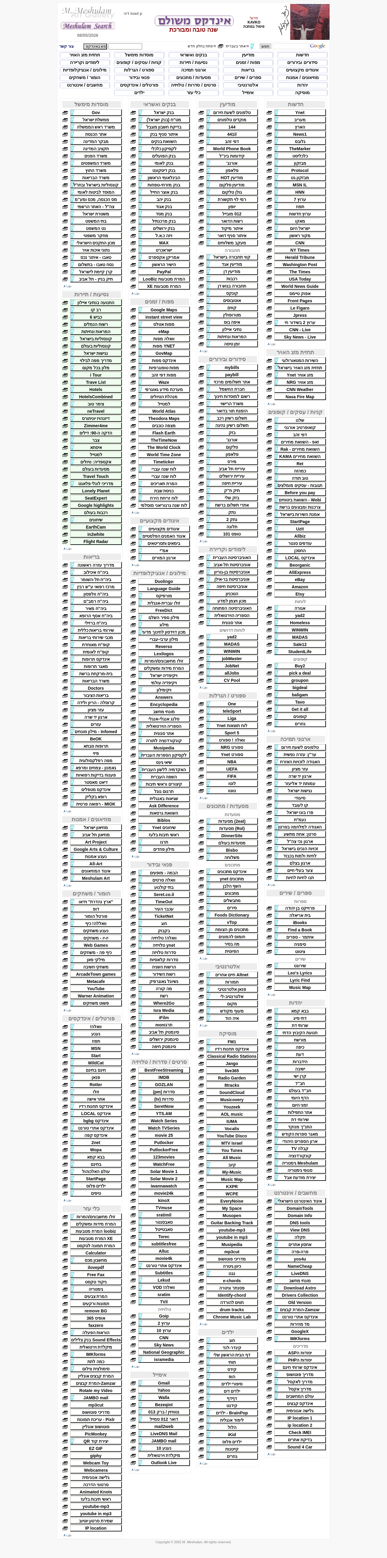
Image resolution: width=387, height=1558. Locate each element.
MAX (163, 242)
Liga (232, 718)
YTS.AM (164, 1113)
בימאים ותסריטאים (164, 543)
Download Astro (300, 1288)
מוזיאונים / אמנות (302, 77)
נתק (232, 512)
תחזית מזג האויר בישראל (300, 367)
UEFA (231, 769)
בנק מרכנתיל (164, 221)
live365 (232, 1070)
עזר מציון (300, 769)
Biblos (164, 820)
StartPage (300, 521)
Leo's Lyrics (300, 973)
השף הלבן (232, 886)
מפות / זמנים (248, 62)
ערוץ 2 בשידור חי (300, 322)
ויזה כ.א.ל (164, 235)
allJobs (232, 673)
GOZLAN (164, 1084)
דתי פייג (300, 1018)
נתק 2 (232, 519)
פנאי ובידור (139, 77)
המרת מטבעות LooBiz (164, 279)
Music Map (300, 987)
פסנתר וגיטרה (232, 1288)
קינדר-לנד (232, 1347)
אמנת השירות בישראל (300, 514)
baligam (300, 694)
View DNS (300, 1230)
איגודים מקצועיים (302, 69)
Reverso (163, 646)
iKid (232, 1434)
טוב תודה (300, 478)
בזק (232, 432)
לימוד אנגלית (232, 1420)
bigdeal (299, 687)
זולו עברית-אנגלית (164, 603)
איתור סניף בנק (164, 134)
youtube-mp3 (232, 1230)
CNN (299, 242)
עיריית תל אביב (232, 468)
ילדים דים (232, 1391)
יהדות (302, 84)
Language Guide (163, 588)
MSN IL (300, 185)
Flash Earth (163, 433)
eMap (163, 331)
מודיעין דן (232, 271)
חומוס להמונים (232, 936)
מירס (231, 461)
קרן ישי (300, 1076)
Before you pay (300, 492)
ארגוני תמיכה (193, 69)
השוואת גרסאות (164, 813)
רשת (164, 996)
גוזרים (300, 723)
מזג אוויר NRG (300, 382)
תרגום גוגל (164, 791)
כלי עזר (193, 92)
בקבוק (164, 930)
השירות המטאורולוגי (300, 360)
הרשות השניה (164, 967)
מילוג (164, 624)
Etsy (299, 594)
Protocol (300, 170)
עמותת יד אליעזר (300, 783)
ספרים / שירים (248, 77)
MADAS (299, 637)
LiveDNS (300, 1273)
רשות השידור (164, 974)
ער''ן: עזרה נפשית (300, 754)
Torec (163, 1236)
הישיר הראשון (164, 264)
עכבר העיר (164, 909)
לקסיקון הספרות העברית (164, 755)
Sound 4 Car (300, 1447)
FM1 (232, 1041)
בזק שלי (232, 497)
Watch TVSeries (164, 1128)
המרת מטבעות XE (163, 286)
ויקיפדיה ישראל (164, 675)
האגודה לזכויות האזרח (300, 761)
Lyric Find (300, 980)
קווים (231, 307)
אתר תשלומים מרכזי (232, 382)
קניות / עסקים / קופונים (138, 62)
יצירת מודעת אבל (300, 1177)
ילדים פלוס (232, 1441)
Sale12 (300, 644)
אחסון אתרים (300, 1244)
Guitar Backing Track (232, 1222)
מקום (232, 1003)
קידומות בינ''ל (232, 156)
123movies (164, 1157)
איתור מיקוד (232, 228)
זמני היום (300, 1105)
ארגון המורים (164, 557)
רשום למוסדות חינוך (232, 396)
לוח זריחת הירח (164, 498)
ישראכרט (164, 250)
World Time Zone (164, 454)
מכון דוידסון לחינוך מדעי (164, 632)
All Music (232, 1157)
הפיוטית (232, 951)
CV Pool (232, 680)
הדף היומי (300, 1097)
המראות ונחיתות (232, 336)
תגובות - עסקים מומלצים (300, 485)
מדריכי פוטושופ (232, 1259)
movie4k (163, 1258)
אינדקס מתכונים (232, 871)
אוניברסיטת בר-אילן (232, 579)
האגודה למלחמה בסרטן (300, 827)
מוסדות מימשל (139, 54)
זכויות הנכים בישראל (300, 848)
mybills (232, 367)
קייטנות (232, 1449)
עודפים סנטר (300, 543)
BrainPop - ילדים (232, 1412)
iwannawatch (164, 1186)
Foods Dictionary (232, 915)
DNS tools (300, 1222)
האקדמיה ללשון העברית (164, 769)
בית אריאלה (300, 915)
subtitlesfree (163, 1244)
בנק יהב (164, 199)
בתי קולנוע (164, 887)
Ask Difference (164, 805)
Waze (163, 382)
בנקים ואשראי (193, 54)
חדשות (302, 54)
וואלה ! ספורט (232, 740)
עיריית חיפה (232, 483)
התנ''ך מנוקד (300, 1126)
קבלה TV (300, 1148)
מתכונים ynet (232, 878)
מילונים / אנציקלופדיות (84, 69)
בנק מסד (164, 213)
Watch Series (164, 1120)
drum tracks (232, 1309)
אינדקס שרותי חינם (300, 1367)
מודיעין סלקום (232, 185)
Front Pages (300, 300)
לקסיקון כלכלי (164, 148)
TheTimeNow (164, 440)
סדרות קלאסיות (164, 959)
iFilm (164, 1017)
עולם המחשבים (300, 1396)
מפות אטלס (164, 324)
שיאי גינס (164, 762)
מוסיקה (302, 92)
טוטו (232, 790)
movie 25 (164, 1135)
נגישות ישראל (300, 790)
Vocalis (232, 1128)
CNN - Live (300, 329)
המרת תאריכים (164, 483)
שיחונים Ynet (164, 827)
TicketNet (164, 916)
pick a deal (300, 673)
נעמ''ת (300, 819)
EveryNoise (231, 1201)
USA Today (300, 279)
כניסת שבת (164, 490)
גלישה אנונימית (300, 1410)
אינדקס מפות (164, 360)
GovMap (163, 353)
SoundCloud (231, 1092)
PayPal (164, 271)
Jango (232, 1063)
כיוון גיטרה (232, 1266)
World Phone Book (232, 148)
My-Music (232, 1172)
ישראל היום (300, 228)
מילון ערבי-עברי (164, 639)
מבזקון (300, 163)
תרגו (164, 842)
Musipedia (232, 1244)
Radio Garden (232, 1078)
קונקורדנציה (299, 1155)
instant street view (163, 317)
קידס (231, 1369)
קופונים (300, 716)
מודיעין (248, 54)
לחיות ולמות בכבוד (300, 856)
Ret (300, 463)
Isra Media (164, 1010)
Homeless (300, 622)
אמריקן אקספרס (163, 257)
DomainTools (300, 1208)
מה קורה (164, 988)
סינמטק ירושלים (163, 1039)
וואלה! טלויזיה (164, 938)
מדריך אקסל (300, 1389)
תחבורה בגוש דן (232, 286)
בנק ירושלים (164, 228)
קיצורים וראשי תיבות (164, 784)
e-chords (232, 1280)
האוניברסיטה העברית (232, 557)
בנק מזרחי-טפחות (164, 185)
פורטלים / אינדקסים (139, 84)
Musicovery (231, 1099)
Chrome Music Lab (232, 1317)
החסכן (300, 550)
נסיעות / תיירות (194, 62)
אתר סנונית (232, 622)
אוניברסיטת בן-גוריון (232, 572)
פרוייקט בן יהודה (300, 908)
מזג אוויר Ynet (300, 375)
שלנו (300, 420)
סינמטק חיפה (164, 1046)
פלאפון (232, 170)
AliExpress (300, 572)
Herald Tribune (300, 257)
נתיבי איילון (232, 329)
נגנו (232, 1273)
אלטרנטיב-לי (231, 996)
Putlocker (164, 1142)
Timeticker (163, 461)
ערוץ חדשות (300, 213)
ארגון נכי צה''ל (300, 841)
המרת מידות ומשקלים (164, 668)
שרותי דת (300, 1025)
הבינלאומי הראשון (164, 177)
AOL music (232, 1114)
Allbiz (299, 536)
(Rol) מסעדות (232, 828)
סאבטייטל (164, 1229)
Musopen (232, 1215)
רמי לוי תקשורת (232, 199)
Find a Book (300, 929)
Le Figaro (299, 308)
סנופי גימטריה (300, 1170)
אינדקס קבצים (300, 1403)
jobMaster (232, 658)
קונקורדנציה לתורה (164, 740)
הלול (232, 1427)
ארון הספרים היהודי (299, 1141)
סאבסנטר (164, 1222)
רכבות (231, 278)
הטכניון (232, 593)
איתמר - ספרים (299, 937)
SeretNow (164, 1106)
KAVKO (254, 22)
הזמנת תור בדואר (232, 411)
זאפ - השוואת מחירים (300, 442)
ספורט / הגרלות (139, 69)
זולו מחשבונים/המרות (164, 661)
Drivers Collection (300, 1295)
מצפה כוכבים (164, 425)
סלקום (232, 447)
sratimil (163, 1215)
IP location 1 (300, 1418)
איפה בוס (232, 322)
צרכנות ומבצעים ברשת (299, 507)
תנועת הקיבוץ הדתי (299, 1032)
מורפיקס (164, 595)
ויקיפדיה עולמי (164, 682)
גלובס (300, 141)
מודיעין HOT (232, 177)
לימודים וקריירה (84, 62)
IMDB (163, 1077)
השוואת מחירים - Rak (299, 449)
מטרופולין (232, 315)
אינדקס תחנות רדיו (232, 1049)
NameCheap (300, 1266)
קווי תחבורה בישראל (231, 257)
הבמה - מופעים (164, 872)
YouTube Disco (232, 1136)
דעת (300, 1054)
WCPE (232, 1193)
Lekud (164, 1280)
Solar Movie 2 (163, 1178)
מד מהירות (300, 1324)
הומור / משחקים (84, 77)
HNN (299, 192)
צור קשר (66, 46)
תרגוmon (164, 1024)
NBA (231, 761)
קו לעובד (300, 805)
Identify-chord (232, 1295)
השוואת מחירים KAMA (300, 456)
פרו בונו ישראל (300, 812)
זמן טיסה (232, 344)
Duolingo (164, 581)
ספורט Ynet (232, 754)
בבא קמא (300, 1011)
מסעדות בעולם (232, 843)
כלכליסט (300, 156)
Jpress (300, 315)
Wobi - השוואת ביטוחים (300, 500)
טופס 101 (232, 534)
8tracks (231, 1085)
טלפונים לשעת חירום (300, 747)
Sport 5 (232, 732)
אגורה (299, 608)
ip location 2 (300, 1425)
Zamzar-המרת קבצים (300, 1309)
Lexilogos (164, 653)
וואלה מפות (163, 338)
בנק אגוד (164, 206)
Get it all (299, 709)
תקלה (299, 1237)
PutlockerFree (164, 1149)
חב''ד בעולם (300, 1090)
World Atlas (163, 411)
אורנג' (231, 163)
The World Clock (163, 447)
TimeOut (164, 901)
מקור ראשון (300, 235)
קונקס (232, 293)
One (232, 703)
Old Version (300, 1302)
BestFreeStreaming (164, 1070)
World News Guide (299, 286)
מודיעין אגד (232, 264)
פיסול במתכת (253, 26)
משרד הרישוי (232, 403)
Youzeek (231, 1107)
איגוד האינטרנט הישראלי (300, 1201)
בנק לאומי (163, 163)
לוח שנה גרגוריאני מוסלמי (164, 505)
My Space (232, 1208)
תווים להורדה (232, 1302)
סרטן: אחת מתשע (300, 834)
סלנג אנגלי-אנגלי (163, 719)
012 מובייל (231, 213)
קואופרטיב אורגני (300, 427)
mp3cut (231, 1251)
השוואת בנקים (164, 141)
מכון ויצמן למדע (232, 601)
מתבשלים (232, 900)
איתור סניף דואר (232, 235)
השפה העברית (164, 776)
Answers (164, 697)
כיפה (300, 1047)
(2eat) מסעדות (232, 821)
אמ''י (164, 550)
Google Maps (164, 309)
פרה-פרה (300, 1251)
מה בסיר (232, 944)
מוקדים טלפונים (231, 119)
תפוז (300, 206)
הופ (232, 1376)
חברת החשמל (232, 389)
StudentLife (300, 651)
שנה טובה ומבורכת (193, 29)
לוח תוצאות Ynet (231, 725)
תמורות (232, 982)
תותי (232, 1362)
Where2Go (163, 1003)
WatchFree (163, 1164)
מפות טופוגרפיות (164, 367)
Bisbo (232, 850)
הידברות (300, 1061)
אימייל (248, 92)
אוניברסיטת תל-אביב (231, 564)
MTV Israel (231, 1143)
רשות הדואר (232, 221)
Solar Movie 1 (163, 1171)
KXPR (232, 1186)
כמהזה (300, 471)
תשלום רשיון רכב (232, 418)
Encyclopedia (163, 704)
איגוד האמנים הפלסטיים (164, 536)
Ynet (299, 112)
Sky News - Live (300, 337)
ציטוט (300, 951)
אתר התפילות (300, 1112)
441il (231, 134)
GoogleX (300, 1331)
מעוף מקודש (232, 1011)
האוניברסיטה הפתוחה (232, 608)
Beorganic (300, 565)
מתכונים (232, 893)
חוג (232, 1340)
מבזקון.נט (300, 177)
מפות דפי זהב (163, 375)
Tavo (300, 702)
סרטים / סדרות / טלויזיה (193, 84)
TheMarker (300, 148)
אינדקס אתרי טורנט (300, 1317)
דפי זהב (300, 434)
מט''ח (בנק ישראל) (164, 119)
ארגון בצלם (300, 863)
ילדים (139, 92)
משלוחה (231, 857)
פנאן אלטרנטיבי (232, 989)
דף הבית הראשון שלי (232, 1355)
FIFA (231, 776)
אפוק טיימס (300, 293)
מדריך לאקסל (300, 1381)
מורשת (300, 1040)
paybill (232, 374)
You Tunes (231, 1150)
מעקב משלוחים (232, 242)
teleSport (232, 711)
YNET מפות (164, 346)
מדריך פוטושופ (300, 1374)
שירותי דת (300, 1119)
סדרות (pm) (164, 1091)
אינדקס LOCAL (299, 557)
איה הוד (232, 1018)
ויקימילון (164, 690)
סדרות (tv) (164, 1099)
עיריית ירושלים (232, 476)
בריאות (248, 69)
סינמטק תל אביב (164, 1032)
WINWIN (300, 630)
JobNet (232, 665)
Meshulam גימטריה (300, 1163)
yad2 (300, 615)
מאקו (300, 221)
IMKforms (300, 1338)
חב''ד (300, 1083)
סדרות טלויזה (164, 952)
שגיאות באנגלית (164, 798)
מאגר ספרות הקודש (300, 1134)
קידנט (231, 1405)
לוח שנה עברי (163, 469)
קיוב (232, 1164)
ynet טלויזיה (164, 945)
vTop (232, 922)
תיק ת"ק (232, 490)
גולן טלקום (232, 192)
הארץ (300, 127)
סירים (232, 907)
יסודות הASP (300, 1352)
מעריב (300, 119)
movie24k (164, 1193)
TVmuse (164, 1207)
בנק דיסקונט (164, 170)
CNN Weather (299, 389)
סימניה (300, 944)
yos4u (300, 1259)
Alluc (164, 1251)
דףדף (232, 1398)
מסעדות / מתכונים (193, 77)
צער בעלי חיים (300, 870)
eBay (300, 579)
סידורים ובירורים (302, 62)
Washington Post (300, 264)
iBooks (300, 922)
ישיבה (300, 1069)
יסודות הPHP (300, 1360)
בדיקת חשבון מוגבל (164, 127)
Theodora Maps (163, 418)
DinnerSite (231, 835)
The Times (300, 271)
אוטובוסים (232, 300)
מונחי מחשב (300, 1280)
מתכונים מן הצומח (232, 929)
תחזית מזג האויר (84, 54)
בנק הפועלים (164, 156)
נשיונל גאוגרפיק (163, 981)
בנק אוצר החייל (164, 192)
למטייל (164, 404)
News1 (300, 134)
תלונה (231, 526)
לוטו (232, 783)
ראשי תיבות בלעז (164, 834)
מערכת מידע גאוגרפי (164, 389)
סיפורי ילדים (232, 1384)
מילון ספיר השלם (163, 617)
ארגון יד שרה (300, 776)
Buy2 (300, 665)
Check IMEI (300, 1432)
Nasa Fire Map (300, 396)
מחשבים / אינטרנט (85, 84)
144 (231, 127)
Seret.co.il (164, 894)
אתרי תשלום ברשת (232, 505)
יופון (232, 206)
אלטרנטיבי (248, 84)
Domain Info (300, 1215)
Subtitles (164, 1272)
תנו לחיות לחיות (300, 877)
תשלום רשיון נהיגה (232, 425)
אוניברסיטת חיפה (231, 586)
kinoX (164, 1200)
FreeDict (163, 610)
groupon (300, 680)
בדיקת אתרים (300, 1439)
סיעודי (299, 798)
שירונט (300, 965)
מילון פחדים (164, 849)
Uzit (300, 528)
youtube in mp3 (231, 1237)
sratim (164, 1294)
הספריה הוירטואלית (232, 615)
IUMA (231, 1121)
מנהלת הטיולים (164, 396)
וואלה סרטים (163, 880)
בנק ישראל (164, 112)
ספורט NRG (232, 747)
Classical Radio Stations (232, 1056)
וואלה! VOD (164, 1287)
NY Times (299, 250)
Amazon (300, 586)
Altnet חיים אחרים (231, 974)
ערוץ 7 (300, 199)
